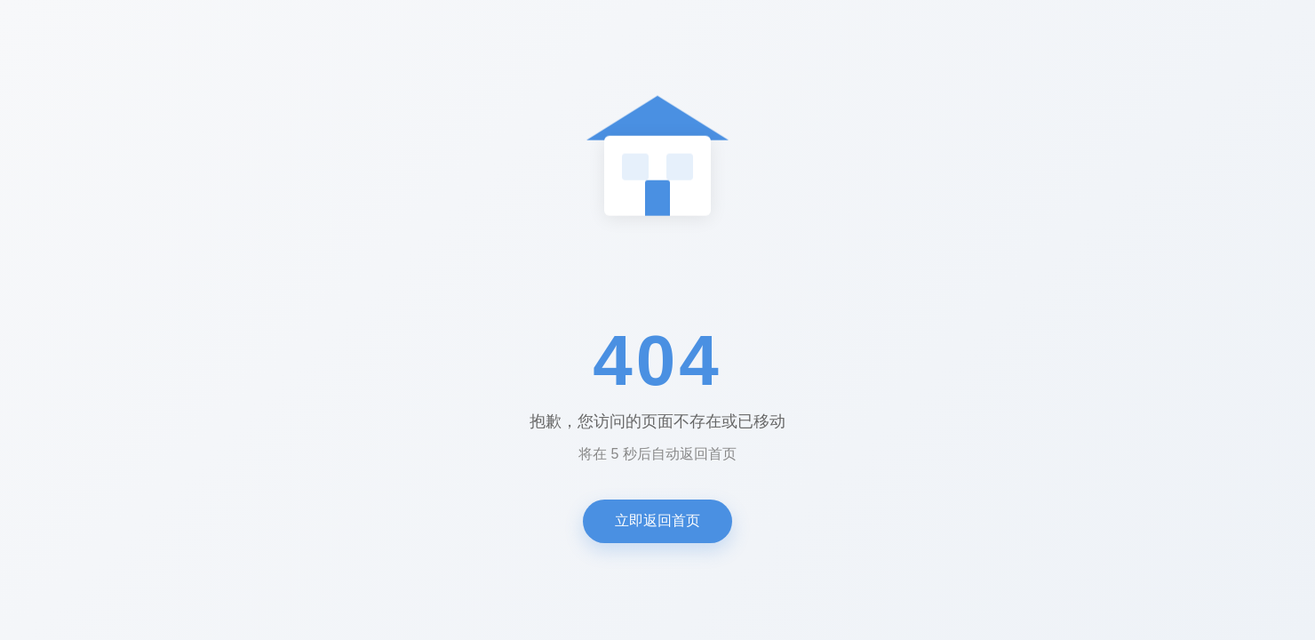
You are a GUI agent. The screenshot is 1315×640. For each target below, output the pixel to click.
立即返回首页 (657, 520)
